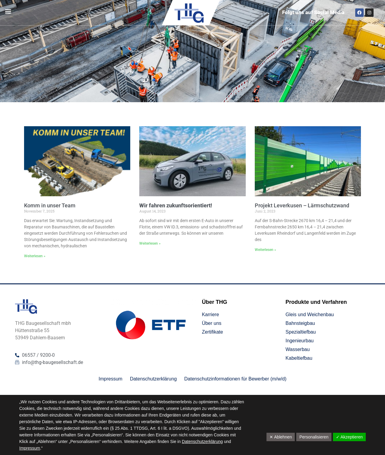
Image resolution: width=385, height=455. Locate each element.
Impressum (29, 448)
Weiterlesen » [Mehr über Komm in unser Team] (34, 256)
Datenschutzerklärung (202, 441)
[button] (8, 11)
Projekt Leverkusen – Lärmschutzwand (302, 205)
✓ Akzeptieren (349, 437)
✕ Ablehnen (281, 437)
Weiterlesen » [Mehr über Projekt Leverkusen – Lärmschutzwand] (265, 250)
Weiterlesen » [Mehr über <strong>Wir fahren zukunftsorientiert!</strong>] (150, 243)
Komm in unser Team (49, 205)
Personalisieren (313, 437)
